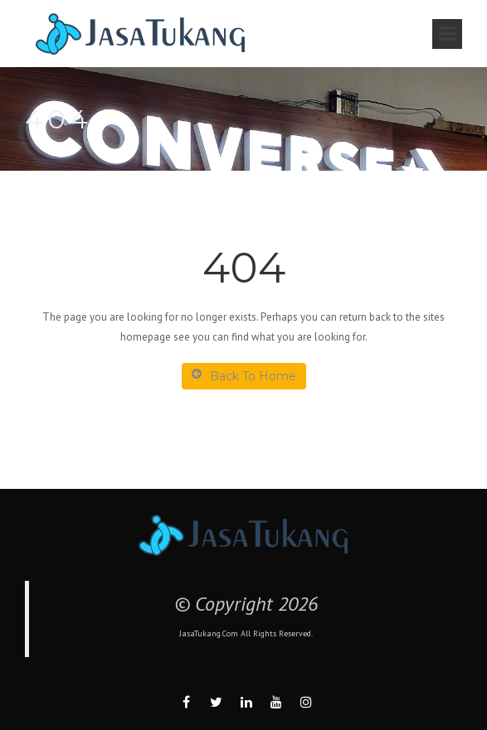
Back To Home (244, 376)
